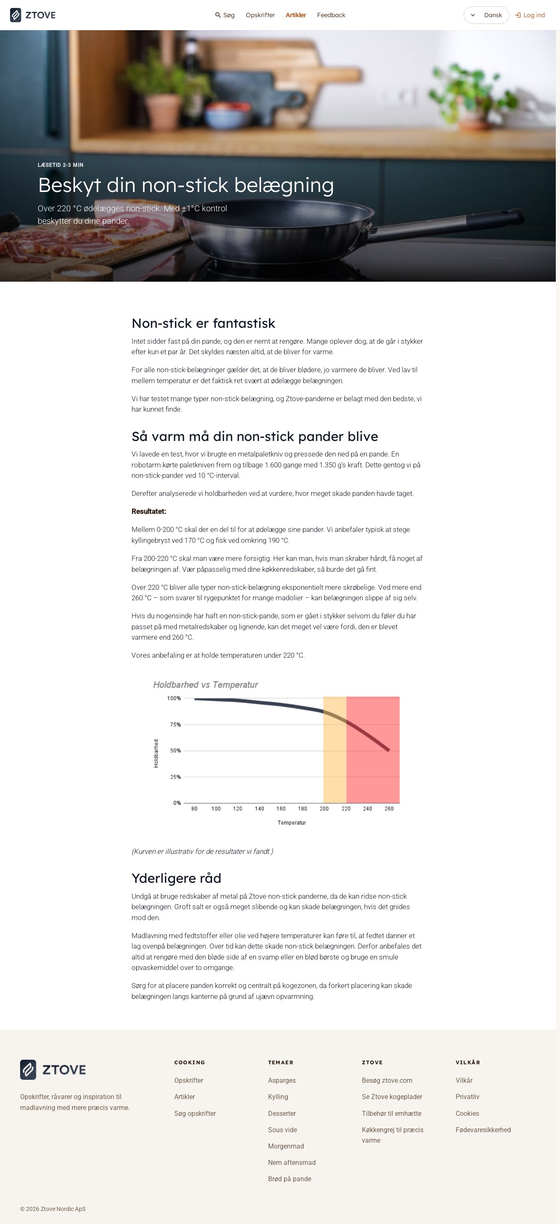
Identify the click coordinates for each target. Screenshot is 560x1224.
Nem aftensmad (292, 1163)
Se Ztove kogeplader (392, 1097)
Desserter (282, 1114)
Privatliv (468, 1097)
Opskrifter (260, 15)
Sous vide (282, 1130)
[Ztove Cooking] (52, 1070)
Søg (224, 15)
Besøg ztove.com (387, 1080)
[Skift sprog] (486, 15)
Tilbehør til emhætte (391, 1114)
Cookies (467, 1114)
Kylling (278, 1097)
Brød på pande (289, 1179)
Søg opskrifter (195, 1114)
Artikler (296, 15)
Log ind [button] (529, 15)
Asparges (282, 1080)
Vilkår (464, 1080)
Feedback (331, 15)
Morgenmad (286, 1146)
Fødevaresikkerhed (483, 1130)
